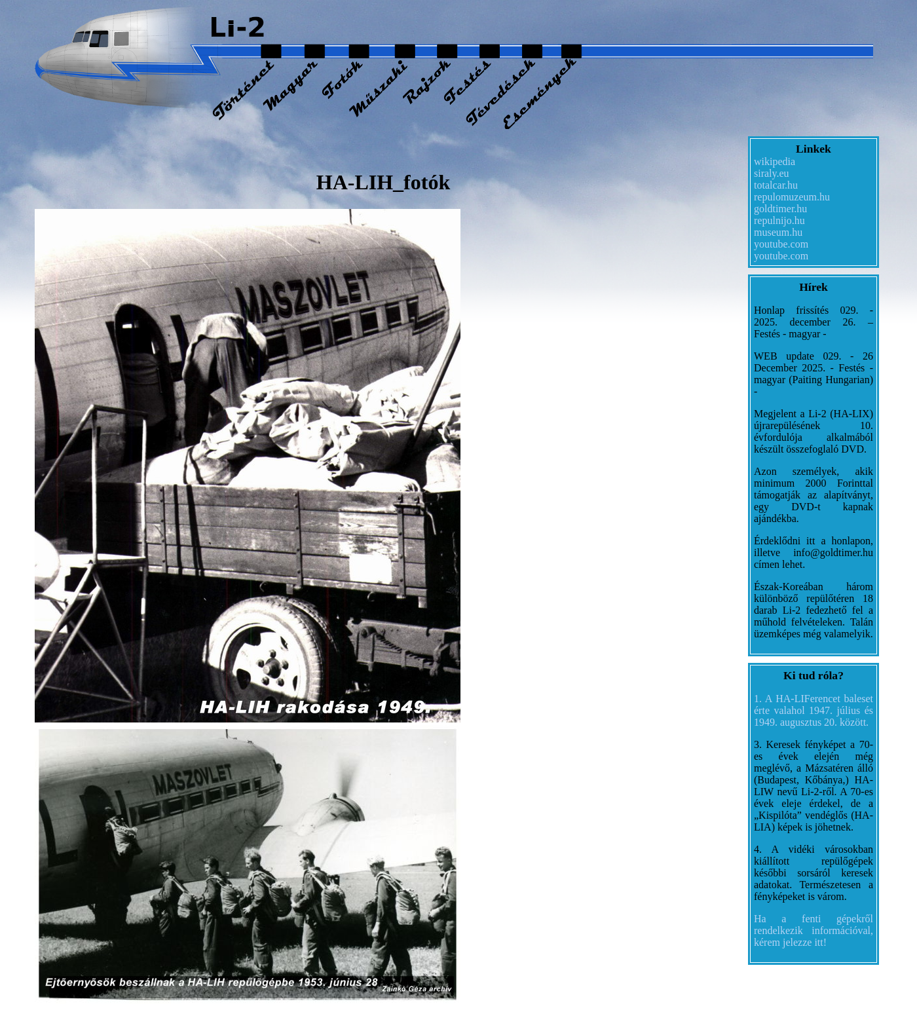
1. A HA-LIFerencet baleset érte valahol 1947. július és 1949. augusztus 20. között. (813, 710)
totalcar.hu (776, 185)
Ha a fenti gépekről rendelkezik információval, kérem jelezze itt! (813, 930)
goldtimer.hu (780, 208)
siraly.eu (771, 173)
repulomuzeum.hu (792, 196)
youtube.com (781, 244)
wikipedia (774, 161)
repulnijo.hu (779, 220)
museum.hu (778, 232)
